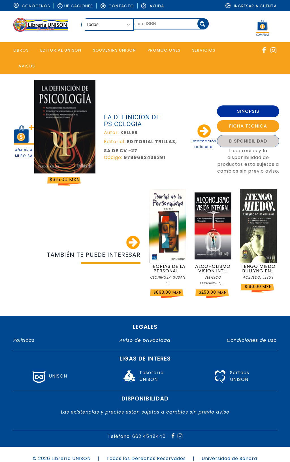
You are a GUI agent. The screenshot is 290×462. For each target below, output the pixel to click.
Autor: (111, 132)
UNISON (58, 376)
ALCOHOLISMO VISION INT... (213, 268)
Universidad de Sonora (229, 458)
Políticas (24, 340)
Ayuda (152, 6)
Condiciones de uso (252, 340)
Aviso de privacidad (145, 340)
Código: (113, 157)
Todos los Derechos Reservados (146, 458)
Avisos (26, 66)
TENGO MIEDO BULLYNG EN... (258, 268)
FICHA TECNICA (248, 126)
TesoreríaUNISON (151, 376)
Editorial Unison (60, 50)
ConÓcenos (31, 6)
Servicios (203, 50)
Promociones (164, 50)
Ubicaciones (75, 6)
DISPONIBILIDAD (248, 141)
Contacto (117, 6)
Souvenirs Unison (114, 50)
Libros (21, 50)
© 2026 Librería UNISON (62, 458)
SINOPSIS (248, 111)
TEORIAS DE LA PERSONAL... (167, 268)
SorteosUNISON (239, 376)
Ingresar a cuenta (251, 6)
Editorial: (114, 141)
